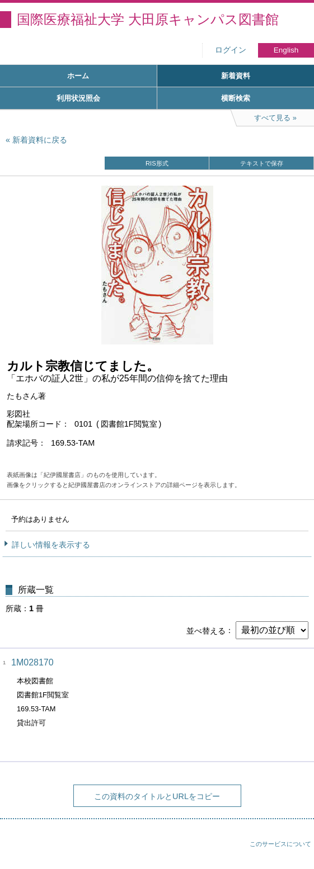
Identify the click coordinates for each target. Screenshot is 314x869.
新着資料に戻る (39, 139)
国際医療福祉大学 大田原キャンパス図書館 (148, 19)
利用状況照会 (78, 98)
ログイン (230, 50)
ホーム (78, 76)
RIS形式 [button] (157, 163)
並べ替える (206, 630)
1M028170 (32, 662)
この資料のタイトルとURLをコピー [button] (157, 796)
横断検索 (235, 98)
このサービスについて (280, 843)
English (286, 50)
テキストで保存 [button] (261, 163)
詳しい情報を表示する (51, 544)
